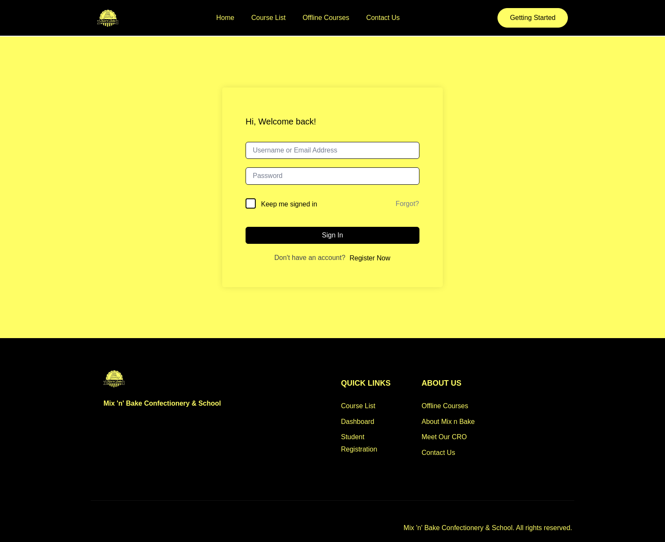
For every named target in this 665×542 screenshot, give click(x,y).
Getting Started (533, 17)
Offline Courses (325, 17)
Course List (268, 17)
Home (225, 17)
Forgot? (407, 203)
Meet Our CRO (444, 436)
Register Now (369, 258)
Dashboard (357, 421)
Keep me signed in (289, 204)
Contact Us (383, 17)
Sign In (332, 235)
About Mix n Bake (448, 421)
